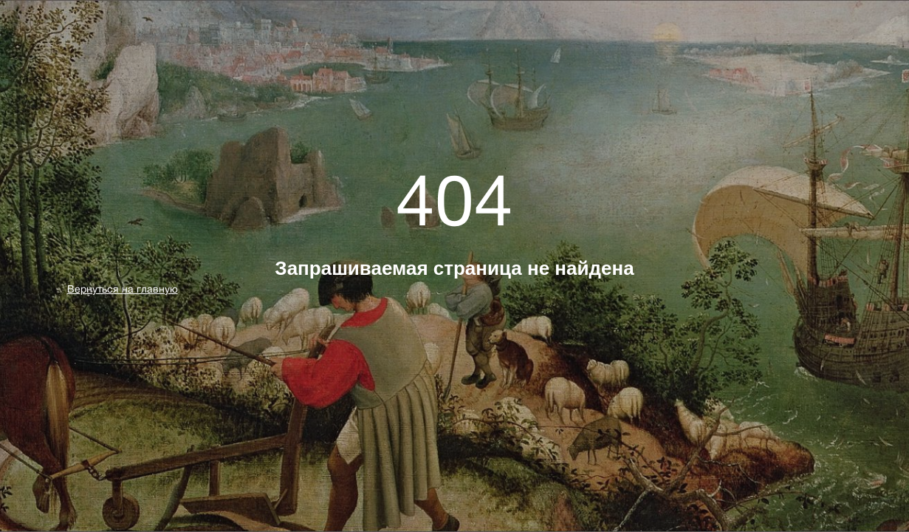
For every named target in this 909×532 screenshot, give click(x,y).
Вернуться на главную (122, 289)
